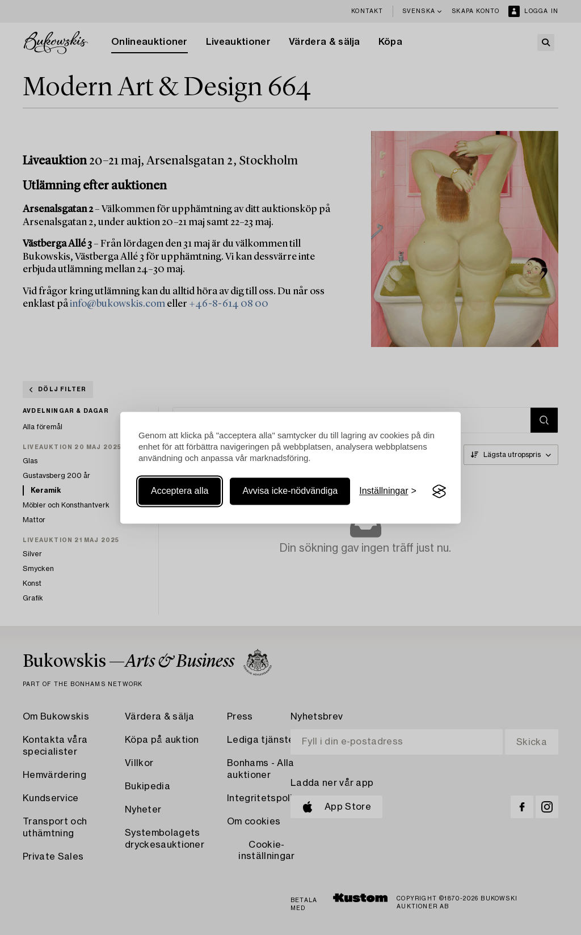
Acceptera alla (179, 491)
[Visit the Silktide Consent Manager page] (439, 491)
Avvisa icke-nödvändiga (290, 491)
